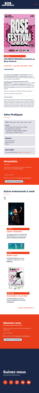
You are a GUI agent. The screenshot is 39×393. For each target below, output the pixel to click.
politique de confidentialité (24, 178)
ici (31, 91)
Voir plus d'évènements (25, 308)
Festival (7, 56)
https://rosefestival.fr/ (25, 152)
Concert (9, 229)
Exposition (10, 293)
